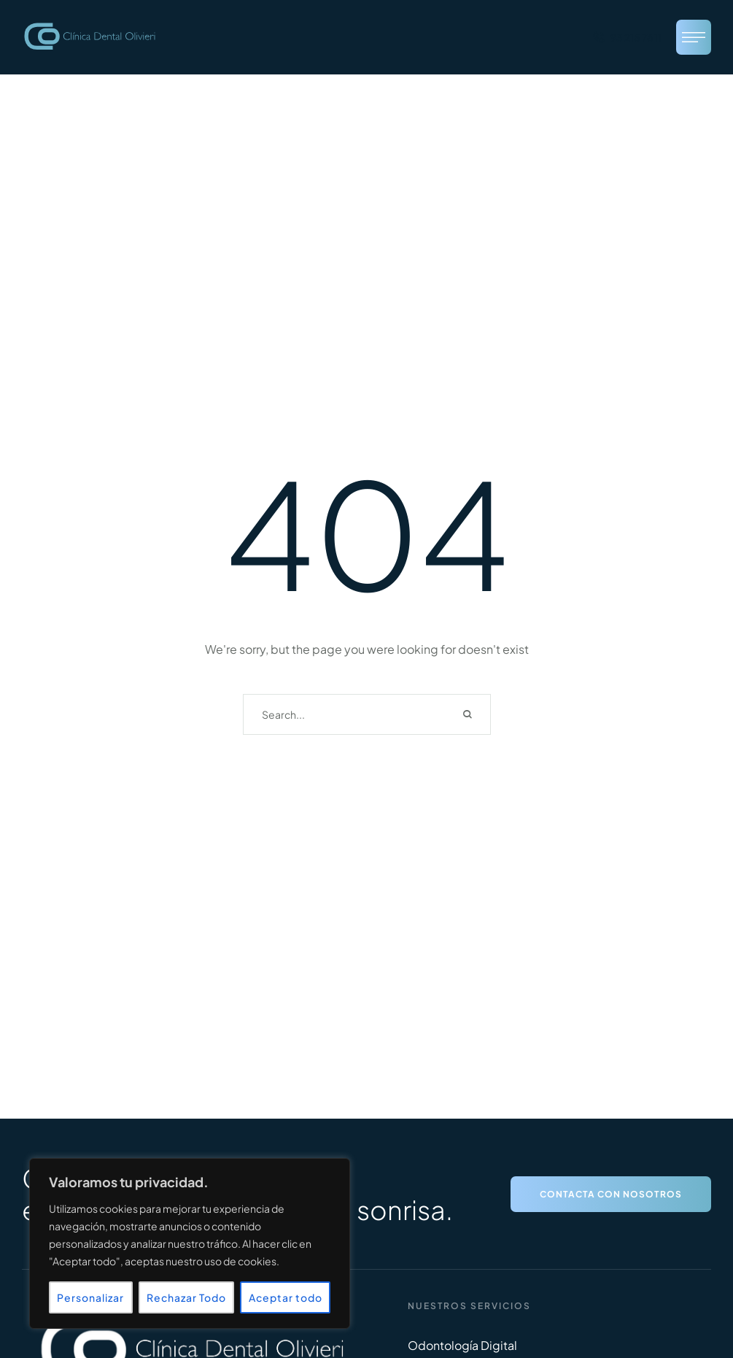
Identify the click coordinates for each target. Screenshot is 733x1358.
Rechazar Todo (186, 1297)
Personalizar (90, 1297)
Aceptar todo (285, 1297)
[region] (189, 1243)
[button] (627, 37)
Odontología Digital (462, 1345)
